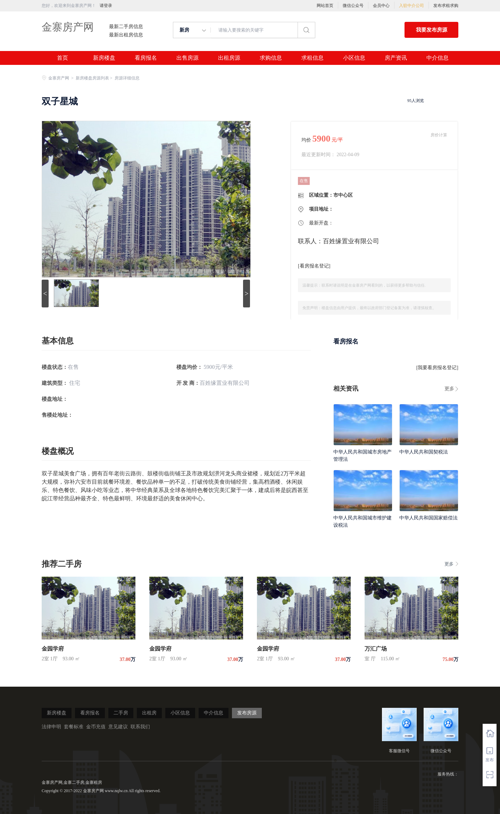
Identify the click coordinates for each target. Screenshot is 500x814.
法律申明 (51, 726)
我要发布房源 (431, 30)
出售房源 (187, 58)
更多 (449, 388)
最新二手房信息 (126, 26)
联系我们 (140, 726)
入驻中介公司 (411, 5)
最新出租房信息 (126, 35)
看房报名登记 (314, 266)
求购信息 (271, 58)
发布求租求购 (445, 5)
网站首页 (325, 5)
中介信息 (437, 58)
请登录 (106, 5)
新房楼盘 (104, 58)
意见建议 (118, 726)
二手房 (121, 712)
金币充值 (96, 726)
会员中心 (381, 5)
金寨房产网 (68, 27)
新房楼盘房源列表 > (95, 78)
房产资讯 (396, 58)
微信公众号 (353, 5)
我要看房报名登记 (437, 367)
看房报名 (146, 58)
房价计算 (439, 135)
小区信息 (354, 58)
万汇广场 (376, 649)
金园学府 (53, 649)
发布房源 (247, 712)
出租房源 (229, 58)
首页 (62, 58)
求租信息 (312, 58)
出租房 (149, 712)
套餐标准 (73, 726)
